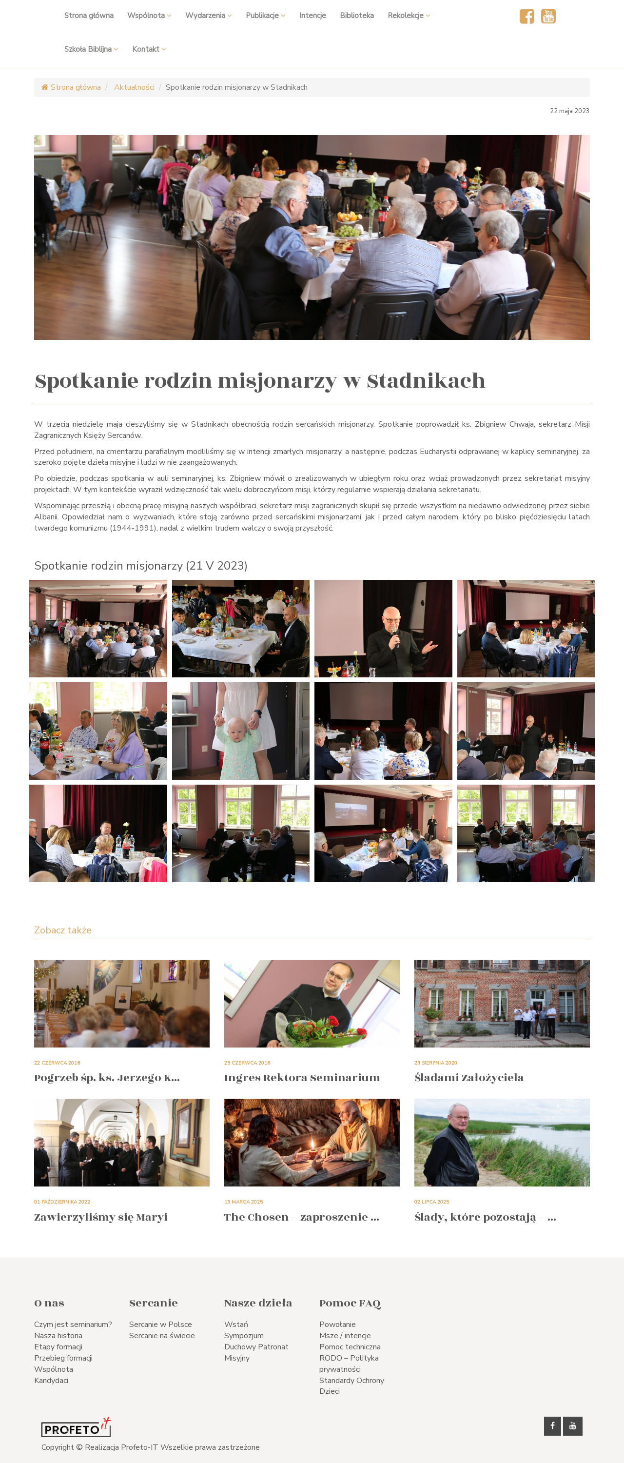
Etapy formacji (58, 1347)
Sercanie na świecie (162, 1335)
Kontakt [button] (149, 49)
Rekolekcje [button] (409, 15)
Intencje (312, 15)
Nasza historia (58, 1335)
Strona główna (89, 15)
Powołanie (337, 1324)
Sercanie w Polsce (160, 1324)
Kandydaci (51, 1380)
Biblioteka (357, 15)
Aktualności (133, 87)
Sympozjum (244, 1335)
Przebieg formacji (63, 1358)
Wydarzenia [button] (208, 15)
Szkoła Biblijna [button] (91, 49)
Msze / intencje (345, 1335)
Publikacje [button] (266, 15)
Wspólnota (53, 1369)
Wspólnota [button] (149, 15)
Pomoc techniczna (350, 1347)
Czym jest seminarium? (73, 1324)
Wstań (236, 1324)
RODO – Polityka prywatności (349, 1364)
